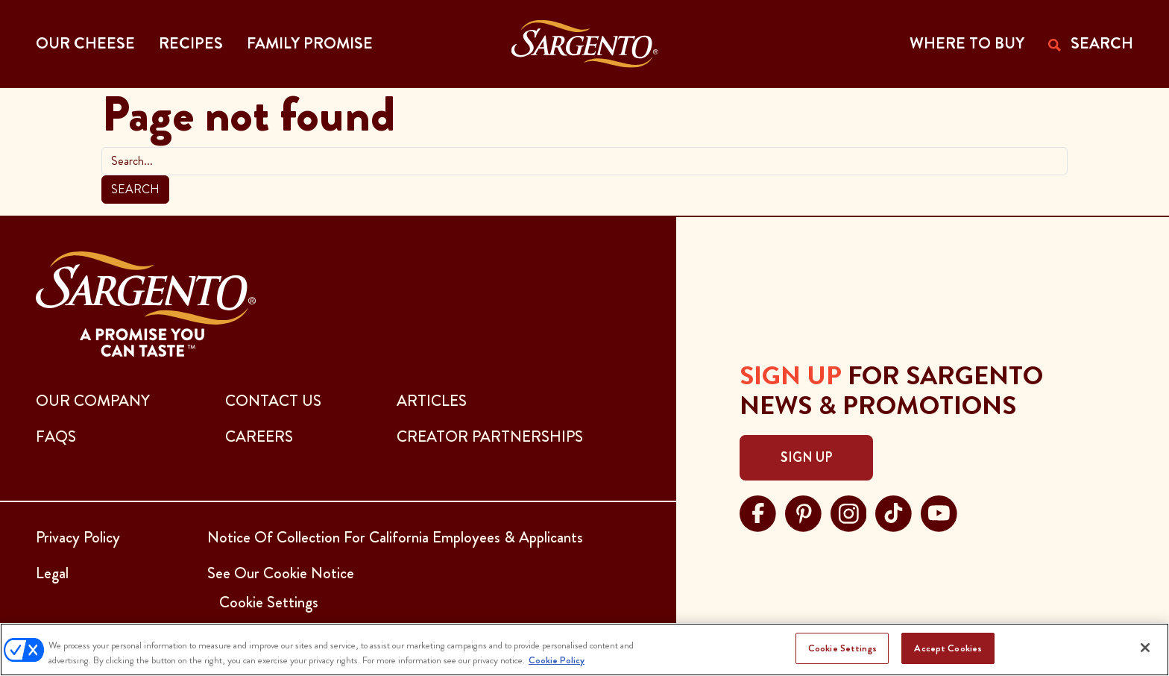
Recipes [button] (191, 43)
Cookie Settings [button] (268, 602)
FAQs (56, 436)
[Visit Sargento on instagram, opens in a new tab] (849, 512)
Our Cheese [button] (85, 43)
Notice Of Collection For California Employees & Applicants (395, 537)
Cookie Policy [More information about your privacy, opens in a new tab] (556, 660)
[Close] (1145, 647)
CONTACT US (273, 400)
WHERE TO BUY (967, 43)
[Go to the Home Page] (584, 44)
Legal (52, 573)
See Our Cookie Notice (280, 573)
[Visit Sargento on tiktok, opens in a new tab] (893, 512)
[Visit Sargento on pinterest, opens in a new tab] (803, 512)
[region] (584, 649)
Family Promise (310, 43)
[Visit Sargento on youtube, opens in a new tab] (939, 512)
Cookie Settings (842, 648)
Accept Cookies (948, 648)
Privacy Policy (78, 537)
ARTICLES (432, 400)
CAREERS (259, 436)
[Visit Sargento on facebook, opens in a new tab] (758, 512)
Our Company (93, 400)
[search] (584, 161)
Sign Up (806, 457)
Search (135, 189)
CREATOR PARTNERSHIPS (490, 436)
